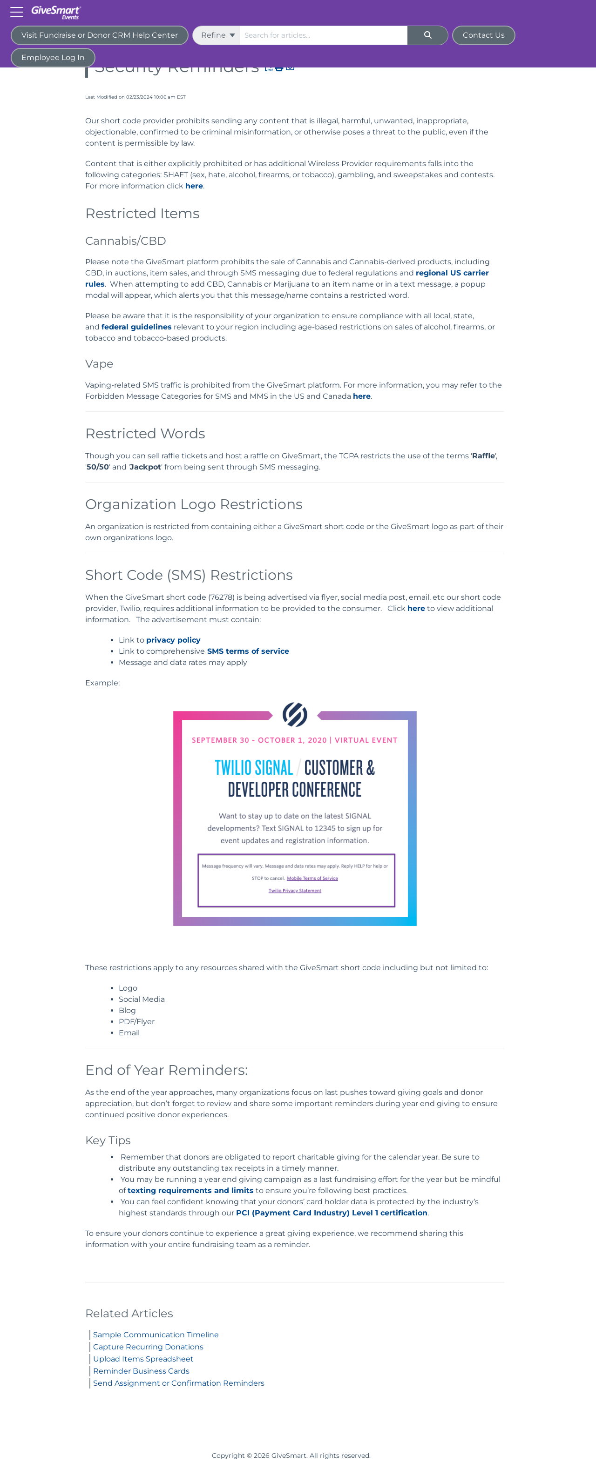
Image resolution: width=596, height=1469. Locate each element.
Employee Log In (53, 57)
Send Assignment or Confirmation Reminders (178, 1383)
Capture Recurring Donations (148, 1346)
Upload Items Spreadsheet (143, 1359)
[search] (323, 35)
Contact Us (484, 35)
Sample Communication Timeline (156, 1334)
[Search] (427, 35)
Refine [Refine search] (218, 35)
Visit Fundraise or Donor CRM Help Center (99, 35)
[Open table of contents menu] (18, 11)
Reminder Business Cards (141, 1371)
